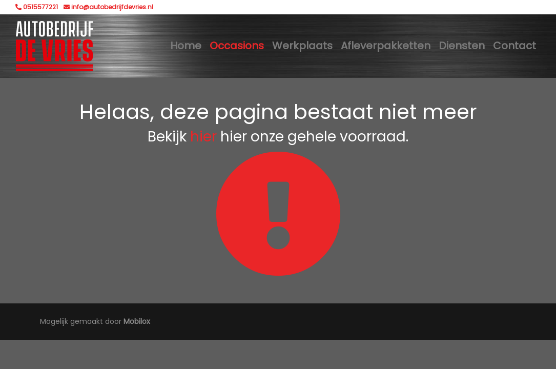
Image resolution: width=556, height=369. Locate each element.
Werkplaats (302, 45)
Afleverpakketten (385, 45)
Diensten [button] (462, 45)
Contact (514, 45)
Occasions (237, 45)
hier (203, 137)
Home (185, 45)
